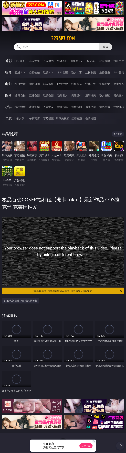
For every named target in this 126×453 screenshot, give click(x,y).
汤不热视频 (62, 118)
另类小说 (90, 107)
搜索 (105, 47)
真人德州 (34, 61)
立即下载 (86, 445)
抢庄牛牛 (119, 61)
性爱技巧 (119, 107)
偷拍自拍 (34, 84)
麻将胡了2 (77, 61)
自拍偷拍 (34, 72)
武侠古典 (62, 107)
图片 (8, 95)
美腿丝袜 (76, 95)
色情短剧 (90, 118)
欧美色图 (48, 95)
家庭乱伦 (34, 107)
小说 (8, 107)
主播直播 (104, 72)
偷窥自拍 (20, 95)
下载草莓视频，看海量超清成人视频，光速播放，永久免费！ (77, 291)
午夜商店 (34, 118)
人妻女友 (48, 107)
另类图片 (119, 95)
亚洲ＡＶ (20, 72)
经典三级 (90, 84)
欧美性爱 (62, 84)
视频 (8, 72)
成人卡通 (48, 84)
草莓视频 (48, 118)
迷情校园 (76, 107)
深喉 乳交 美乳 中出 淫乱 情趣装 (20, 300)
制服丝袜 (76, 84)
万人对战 (48, 61)
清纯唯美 (90, 95)
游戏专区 (62, 61)
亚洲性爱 (20, 84)
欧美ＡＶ (48, 72)
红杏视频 (76, 118)
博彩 (8, 61)
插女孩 (20, 118)
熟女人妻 (76, 72)
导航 (8, 118)
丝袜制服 (90, 72)
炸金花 (90, 61)
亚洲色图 (34, 95)
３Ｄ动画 (62, 72)
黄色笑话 (104, 107)
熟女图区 (104, 95)
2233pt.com (63, 38)
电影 (8, 84)
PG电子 (20, 61)
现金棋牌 (104, 61)
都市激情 (20, 107)
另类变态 (119, 84)
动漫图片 (62, 95)
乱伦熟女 (104, 84)
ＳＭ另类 (119, 72)
